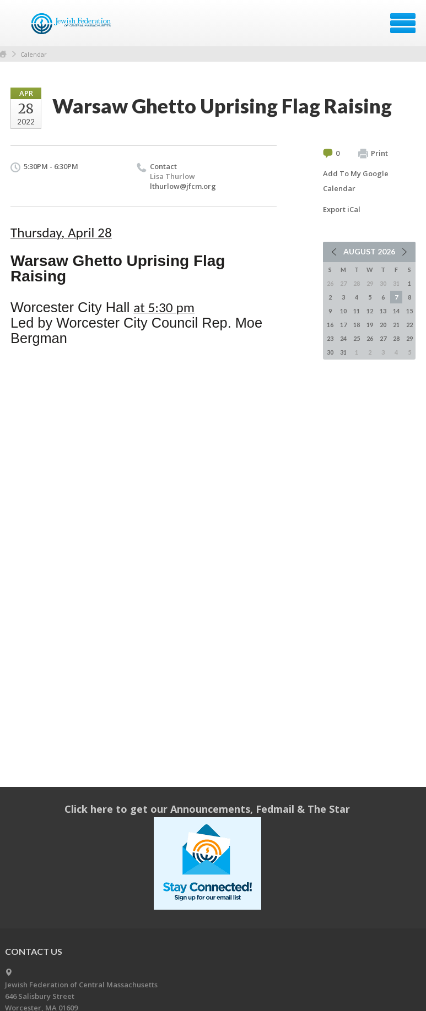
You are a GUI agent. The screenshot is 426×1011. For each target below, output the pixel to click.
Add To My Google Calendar (356, 180)
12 (369, 310)
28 (396, 338)
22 (409, 324)
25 (356, 338)
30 (330, 352)
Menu (403, 23)
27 (383, 338)
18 (356, 324)
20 (383, 324)
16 (330, 324)
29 (409, 338)
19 (369, 324)
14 (396, 310)
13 (383, 310)
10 (343, 310)
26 (369, 338)
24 (343, 338)
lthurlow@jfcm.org (183, 186)
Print (373, 153)
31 (343, 352)
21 (396, 324)
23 (330, 338)
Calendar (33, 54)
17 (343, 324)
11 (356, 310)
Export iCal (341, 209)
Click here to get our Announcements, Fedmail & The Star (207, 809)
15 (409, 310)
